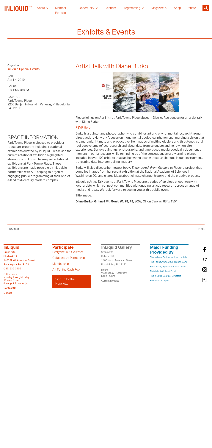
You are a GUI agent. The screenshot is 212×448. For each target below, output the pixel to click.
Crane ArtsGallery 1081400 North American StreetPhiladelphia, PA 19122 (117, 258)
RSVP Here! (83, 127)
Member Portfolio (60, 10)
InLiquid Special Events (23, 69)
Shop (177, 8)
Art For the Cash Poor (66, 269)
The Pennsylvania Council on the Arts (168, 262)
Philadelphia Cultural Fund (163, 271)
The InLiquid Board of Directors (165, 276)
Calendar (110, 8)
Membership (60, 263)
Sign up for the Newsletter (65, 281)
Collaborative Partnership (68, 257)
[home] (18, 10)
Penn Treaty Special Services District (168, 267)
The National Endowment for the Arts (168, 257)
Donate (191, 8)
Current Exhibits (110, 281)
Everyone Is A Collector (67, 252)
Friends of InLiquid (159, 281)
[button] (42, 8)
